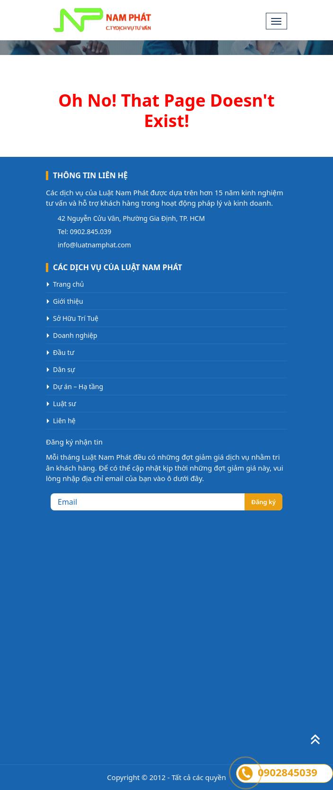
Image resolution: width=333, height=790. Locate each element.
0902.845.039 (91, 231)
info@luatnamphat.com (94, 244)
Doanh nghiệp (75, 335)
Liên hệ (64, 420)
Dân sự (64, 369)
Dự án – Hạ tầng (78, 386)
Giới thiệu (68, 301)
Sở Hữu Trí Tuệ (75, 318)
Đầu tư (63, 352)
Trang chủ (68, 284)
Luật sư (64, 403)
